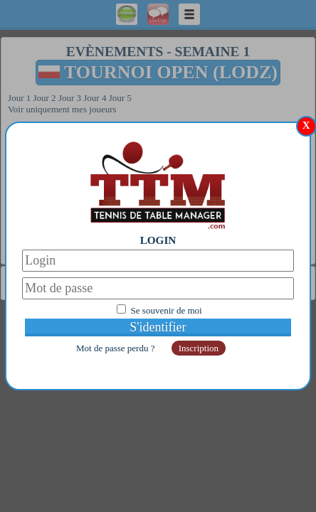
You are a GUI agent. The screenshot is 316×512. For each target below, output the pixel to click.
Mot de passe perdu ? (116, 348)
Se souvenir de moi (166, 310)
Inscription (198, 348)
